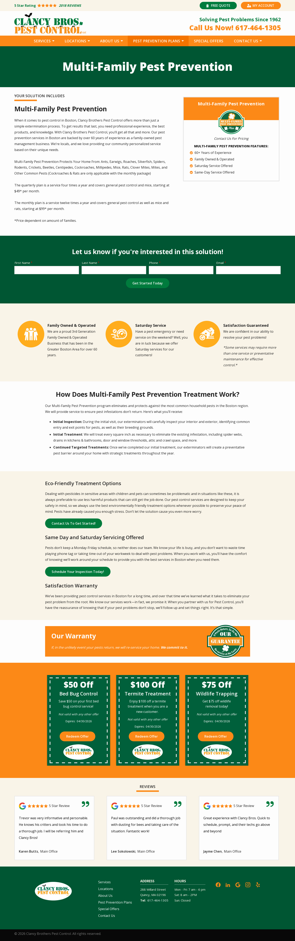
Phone (153, 263)
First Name (22, 263)
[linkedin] (228, 884)
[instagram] (248, 884)
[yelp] (257, 884)
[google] (237, 884)
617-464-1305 (157, 900)
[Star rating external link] (81, 5)
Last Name (89, 263)
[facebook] (218, 884)
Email (220, 263)
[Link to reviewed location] (54, 806)
